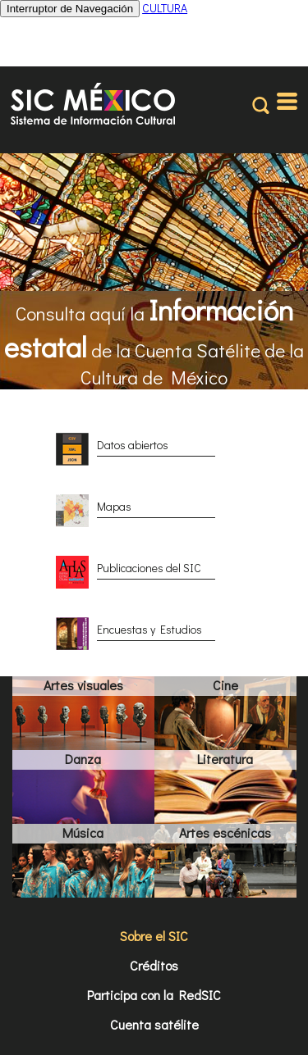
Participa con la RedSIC (154, 994)
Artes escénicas (225, 832)
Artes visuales (83, 684)
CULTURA (164, 8)
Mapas (114, 506)
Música (82, 832)
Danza (83, 758)
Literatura (225, 758)
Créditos (154, 965)
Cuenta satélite (154, 1024)
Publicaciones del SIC (149, 567)
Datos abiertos (132, 444)
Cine (225, 684)
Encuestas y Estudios (149, 629)
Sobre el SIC (154, 935)
